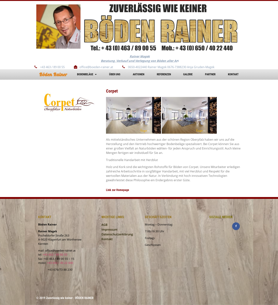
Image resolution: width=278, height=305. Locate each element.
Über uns (114, 74)
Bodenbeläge (87, 74)
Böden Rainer (53, 74)
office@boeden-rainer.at (60, 250)
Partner (210, 74)
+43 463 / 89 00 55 (55, 254)
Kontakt (233, 74)
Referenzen (164, 74)
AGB (104, 225)
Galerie (188, 74)
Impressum (109, 230)
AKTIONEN (138, 74)
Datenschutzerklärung (117, 234)
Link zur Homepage (117, 190)
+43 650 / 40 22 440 (60, 263)
